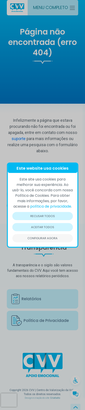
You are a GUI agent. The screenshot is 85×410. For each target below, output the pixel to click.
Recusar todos (42, 216)
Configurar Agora (42, 238)
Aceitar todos (42, 227)
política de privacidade (50, 206)
